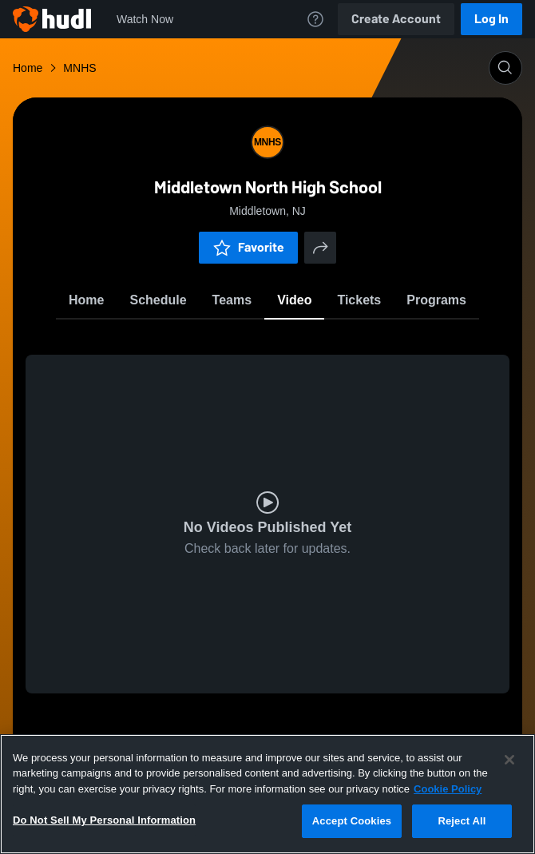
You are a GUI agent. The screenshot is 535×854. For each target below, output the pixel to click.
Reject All (461, 821)
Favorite (248, 247)
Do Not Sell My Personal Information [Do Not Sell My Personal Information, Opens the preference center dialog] (104, 820)
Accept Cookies (351, 821)
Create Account (396, 19)
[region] (267, 794)
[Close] (509, 759)
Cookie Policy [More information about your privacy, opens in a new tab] (448, 789)
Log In (491, 19)
